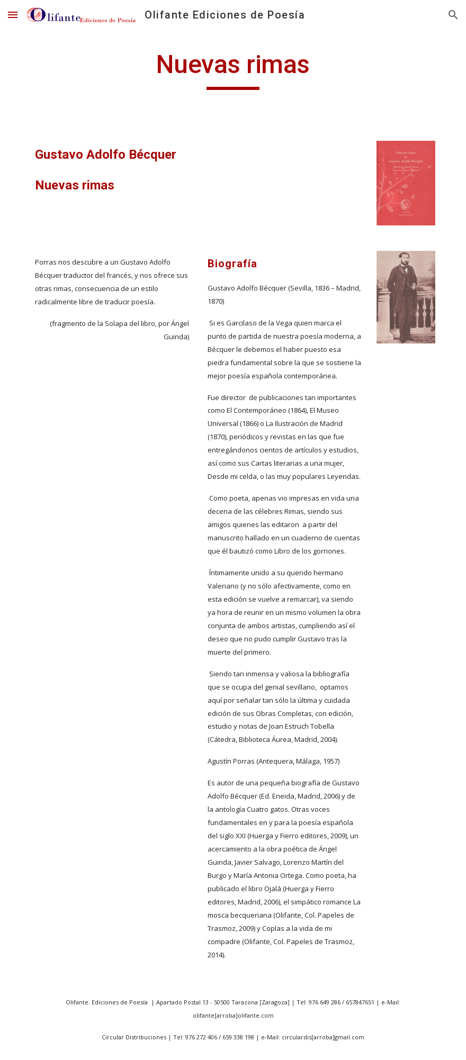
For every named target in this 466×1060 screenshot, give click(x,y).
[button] (12, 14)
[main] (233, 69)
